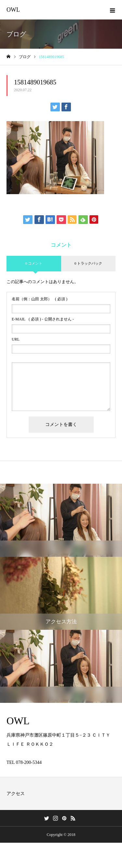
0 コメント (33, 263)
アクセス (16, 793)
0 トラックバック (88, 263)
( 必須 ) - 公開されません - (43, 319)
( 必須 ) (39, 299)
